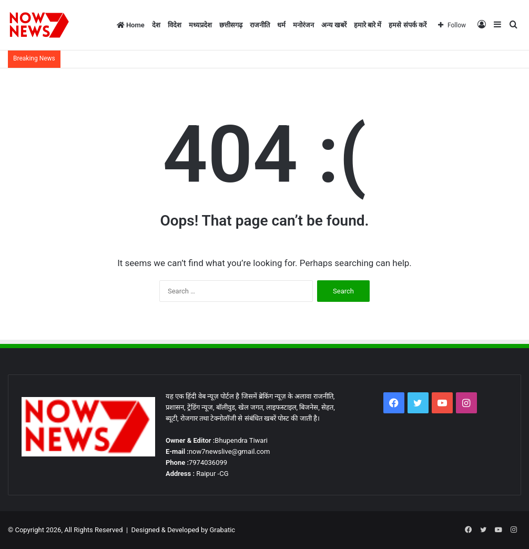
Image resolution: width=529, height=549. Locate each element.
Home (131, 25)
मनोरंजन (303, 25)
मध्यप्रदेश (200, 25)
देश (156, 25)
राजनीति (260, 25)
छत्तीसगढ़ (230, 25)
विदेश (174, 25)
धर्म (281, 25)
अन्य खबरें (334, 25)
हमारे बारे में (367, 25)
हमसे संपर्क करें (407, 25)
